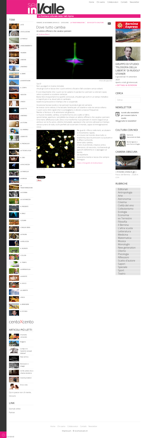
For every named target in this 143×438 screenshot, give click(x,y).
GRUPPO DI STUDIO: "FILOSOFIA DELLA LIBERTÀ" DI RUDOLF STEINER (128, 68)
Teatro (121, 273)
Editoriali (123, 189)
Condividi (10, 436)
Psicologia (123, 254)
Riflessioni (123, 257)
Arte (120, 195)
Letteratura (124, 231)
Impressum (66, 431)
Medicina (123, 234)
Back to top (3, 434)
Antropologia (125, 192)
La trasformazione (77, 22)
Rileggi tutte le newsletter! (126, 121)
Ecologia (122, 211)
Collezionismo (125, 208)
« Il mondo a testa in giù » (126, 172)
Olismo (122, 250)
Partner (12, 412)
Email (109, 23)
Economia (123, 215)
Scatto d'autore (126, 260)
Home (91, 2)
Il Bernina (123, 224)
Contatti (124, 2)
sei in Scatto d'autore (95, 22)
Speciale (122, 267)
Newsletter (134, 2)
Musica (122, 241)
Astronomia (124, 198)
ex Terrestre (125, 218)
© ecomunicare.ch (80, 431)
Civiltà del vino (126, 205)
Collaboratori (112, 2)
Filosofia (122, 221)
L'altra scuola (125, 228)
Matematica (124, 237)
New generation (127, 247)
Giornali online (14, 409)
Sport (121, 270)
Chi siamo (101, 2)
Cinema (122, 202)
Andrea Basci (44, 34)
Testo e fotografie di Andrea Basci (89, 163)
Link (11, 403)
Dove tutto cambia (50, 27)
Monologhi (124, 244)
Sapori (121, 263)
